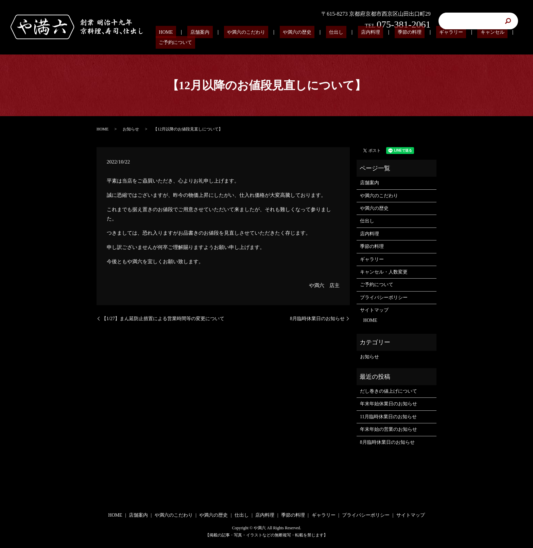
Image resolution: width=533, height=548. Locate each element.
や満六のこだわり (251, 42)
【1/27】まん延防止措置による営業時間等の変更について (163, 318)
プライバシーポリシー (384, 297)
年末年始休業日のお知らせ (388, 403)
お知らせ (131, 129)
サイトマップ (374, 310)
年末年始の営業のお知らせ (388, 429)
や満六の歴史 (295, 42)
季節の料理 (389, 42)
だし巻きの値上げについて (388, 391)
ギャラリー (425, 42)
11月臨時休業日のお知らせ (388, 416)
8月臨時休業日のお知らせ (317, 318)
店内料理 (356, 42)
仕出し (329, 42)
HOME (183, 42)
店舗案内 (211, 42)
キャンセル (460, 42)
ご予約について (500, 42)
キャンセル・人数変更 (384, 272)
